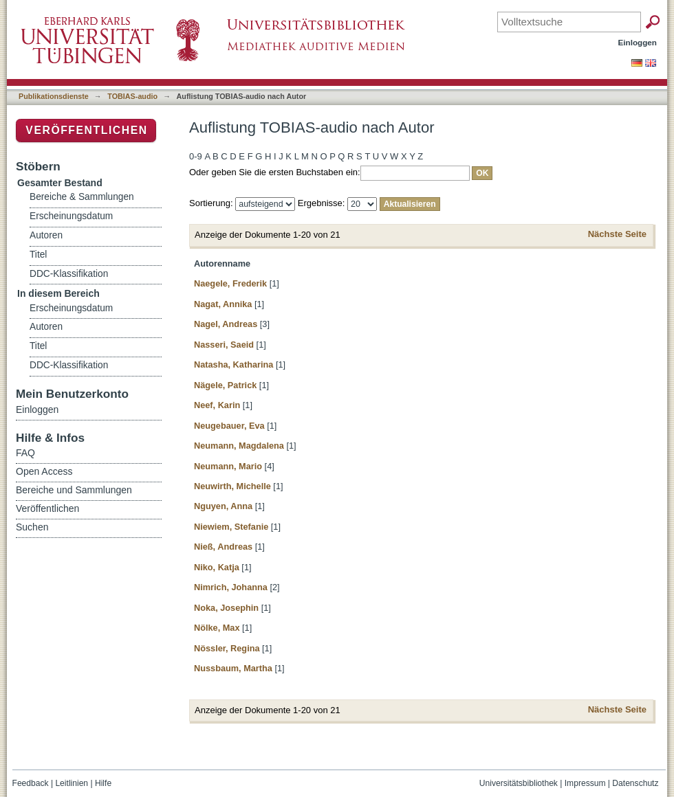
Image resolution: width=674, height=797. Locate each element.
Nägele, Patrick (225, 385)
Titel (38, 254)
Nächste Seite (617, 234)
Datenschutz (635, 783)
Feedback (30, 783)
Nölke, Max (217, 627)
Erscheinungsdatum (71, 216)
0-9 (195, 156)
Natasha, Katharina (233, 364)
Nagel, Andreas (225, 324)
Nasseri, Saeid (224, 344)
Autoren (46, 235)
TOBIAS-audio (132, 96)
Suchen (32, 526)
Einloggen (637, 42)
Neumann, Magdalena (239, 445)
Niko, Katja (216, 567)
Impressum (585, 783)
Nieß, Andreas (223, 546)
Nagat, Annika (223, 304)
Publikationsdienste (54, 96)
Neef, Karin (217, 405)
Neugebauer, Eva (229, 425)
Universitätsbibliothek (518, 783)
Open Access (44, 471)
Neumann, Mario (228, 466)
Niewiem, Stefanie (231, 526)
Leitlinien (71, 783)
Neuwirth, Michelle (232, 486)
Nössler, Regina (227, 648)
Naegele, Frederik (230, 283)
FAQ (25, 452)
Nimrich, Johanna (231, 587)
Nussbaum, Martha (233, 668)
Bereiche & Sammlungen (82, 197)
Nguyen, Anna (223, 506)
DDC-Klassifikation (69, 274)
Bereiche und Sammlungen (74, 489)
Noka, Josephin (226, 608)
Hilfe (103, 783)
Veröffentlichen (86, 130)
